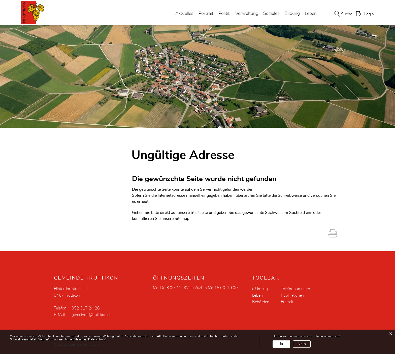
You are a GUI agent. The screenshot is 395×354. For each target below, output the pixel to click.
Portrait (206, 13)
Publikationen (292, 295)
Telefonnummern (295, 289)
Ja (281, 344)
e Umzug (260, 289)
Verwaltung (246, 13)
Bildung (292, 13)
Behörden (260, 302)
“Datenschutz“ (96, 339)
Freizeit (287, 302)
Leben (311, 13)
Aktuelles (184, 13)
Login (369, 14)
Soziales (271, 13)
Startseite (199, 213)
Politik (224, 13)
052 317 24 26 (86, 308)
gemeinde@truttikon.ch (92, 315)
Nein (302, 344)
